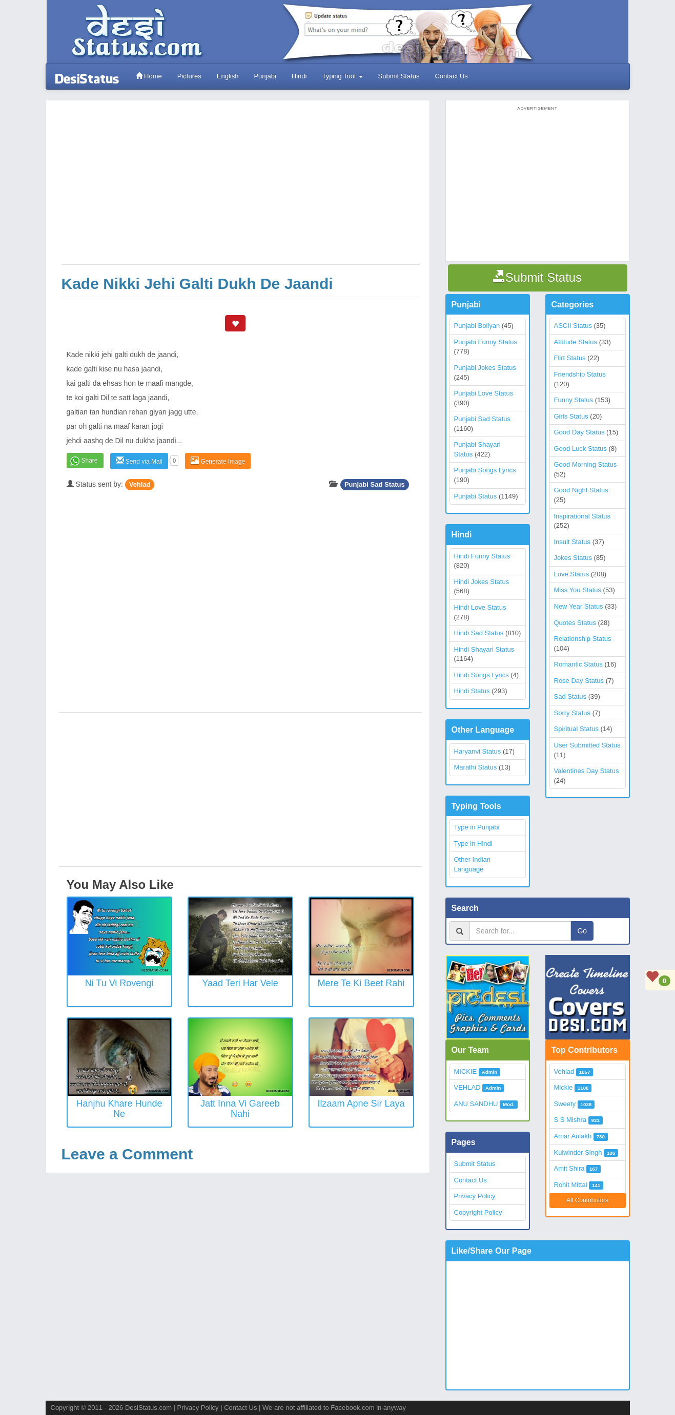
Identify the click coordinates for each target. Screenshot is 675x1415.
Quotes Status (575, 623)
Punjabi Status (475, 496)
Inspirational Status (582, 516)
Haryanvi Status (477, 751)
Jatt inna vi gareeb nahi (240, 1108)
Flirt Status (570, 358)
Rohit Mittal (570, 1185)
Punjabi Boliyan (477, 325)
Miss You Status (578, 590)
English (228, 76)
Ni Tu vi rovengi (119, 983)
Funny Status (574, 400)
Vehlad (140, 484)
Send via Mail (139, 460)
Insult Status (572, 542)
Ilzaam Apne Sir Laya (360, 1103)
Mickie (563, 1087)
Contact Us (451, 76)
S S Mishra (570, 1119)
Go (582, 931)
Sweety (565, 1104)
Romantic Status (578, 664)
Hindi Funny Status (482, 556)
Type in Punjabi (477, 827)
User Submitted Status (587, 745)
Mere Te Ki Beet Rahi (361, 983)
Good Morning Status (585, 464)
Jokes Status (573, 557)
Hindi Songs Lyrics (481, 675)
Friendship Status (580, 374)
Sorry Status (572, 713)
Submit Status (399, 76)
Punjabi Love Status (484, 393)
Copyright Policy (478, 1212)
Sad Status (570, 696)
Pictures (189, 76)
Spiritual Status (576, 729)
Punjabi (265, 76)
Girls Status (571, 416)
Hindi (299, 76)
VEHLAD (467, 1087)
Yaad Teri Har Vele (240, 983)
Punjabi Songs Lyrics (485, 470)
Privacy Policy (475, 1196)
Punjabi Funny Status (486, 342)
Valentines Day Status (586, 771)
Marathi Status (475, 767)
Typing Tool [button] (342, 76)
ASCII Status (573, 325)
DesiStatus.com (148, 1407)
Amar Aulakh (573, 1136)
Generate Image (218, 460)
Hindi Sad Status (479, 633)
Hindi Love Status (480, 607)
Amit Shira (569, 1168)
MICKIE (465, 1071)
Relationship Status (582, 638)
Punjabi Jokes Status (485, 367)
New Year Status (578, 606)
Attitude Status (576, 342)
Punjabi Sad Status (374, 484)
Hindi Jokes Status (481, 582)
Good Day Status (579, 432)
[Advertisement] (240, 187)
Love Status (571, 574)
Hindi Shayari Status (484, 649)
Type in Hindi (473, 843)
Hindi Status (472, 691)
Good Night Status (581, 490)
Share (89, 460)
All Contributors (587, 1200)
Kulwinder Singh (578, 1152)
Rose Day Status (579, 680)
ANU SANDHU (476, 1104)
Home (149, 76)
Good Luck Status (580, 448)
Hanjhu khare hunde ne (119, 1108)
